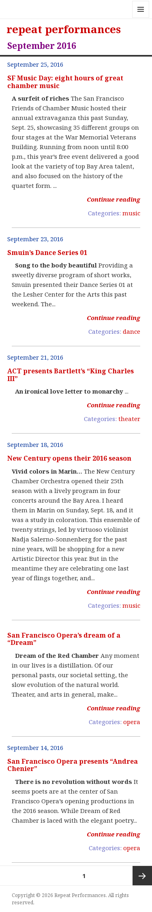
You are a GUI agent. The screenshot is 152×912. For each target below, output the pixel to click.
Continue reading (113, 199)
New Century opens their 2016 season (69, 458)
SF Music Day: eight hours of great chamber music (65, 82)
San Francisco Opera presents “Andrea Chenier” (72, 765)
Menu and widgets (141, 17)
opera (131, 722)
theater (129, 419)
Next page (142, 875)
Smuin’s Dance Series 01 (47, 252)
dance (131, 331)
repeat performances (63, 29)
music (131, 213)
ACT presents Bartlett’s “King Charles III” (70, 374)
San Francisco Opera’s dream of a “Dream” (63, 639)
